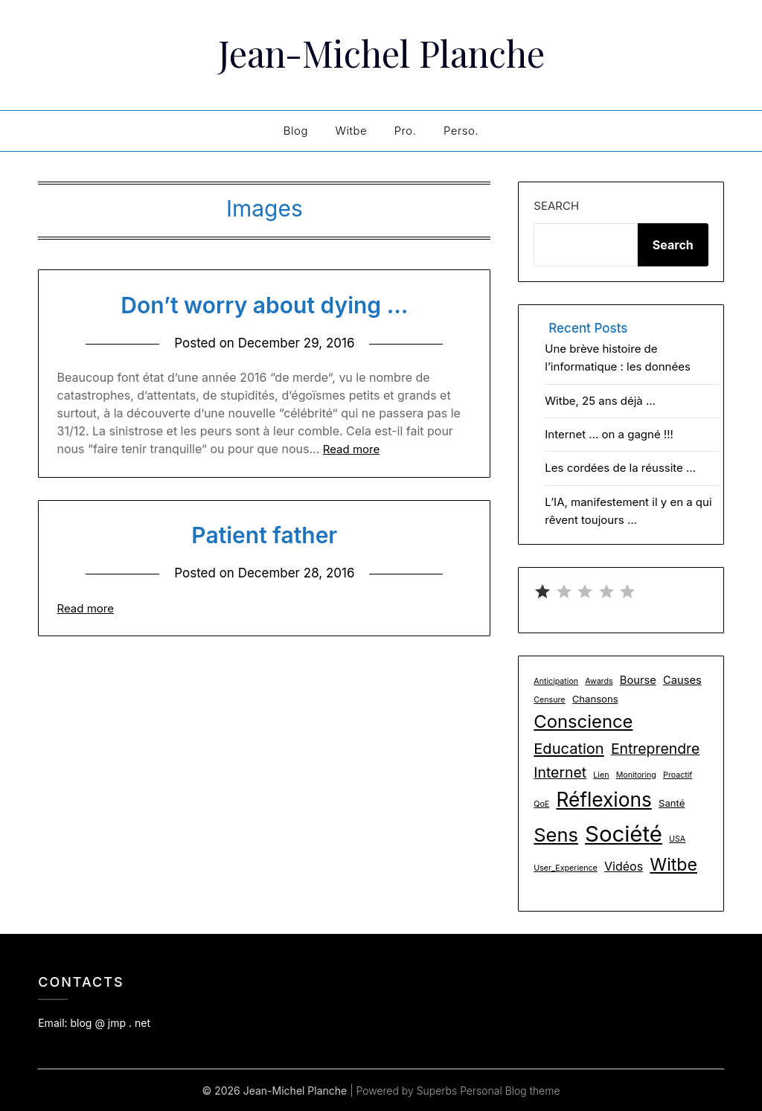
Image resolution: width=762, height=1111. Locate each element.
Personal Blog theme (510, 1089)
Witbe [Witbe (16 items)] (673, 864)
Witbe (351, 130)
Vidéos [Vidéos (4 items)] (623, 865)
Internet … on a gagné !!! (609, 433)
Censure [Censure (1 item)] (549, 699)
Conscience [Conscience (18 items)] (583, 720)
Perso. (461, 130)
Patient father (264, 534)
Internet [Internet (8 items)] (560, 772)
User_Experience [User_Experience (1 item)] (565, 867)
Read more (351, 448)
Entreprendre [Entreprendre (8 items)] (655, 748)
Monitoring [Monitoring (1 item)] (636, 774)
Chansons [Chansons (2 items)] (595, 698)
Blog (296, 130)
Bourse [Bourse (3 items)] (638, 679)
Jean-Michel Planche (381, 53)
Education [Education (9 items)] (568, 748)
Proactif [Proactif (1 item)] (677, 774)
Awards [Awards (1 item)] (598, 680)
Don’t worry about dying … (264, 304)
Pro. (405, 130)
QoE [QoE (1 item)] (541, 803)
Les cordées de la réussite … (620, 467)
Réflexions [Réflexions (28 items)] (603, 798)
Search (556, 205)
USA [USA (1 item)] (677, 838)
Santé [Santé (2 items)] (672, 802)
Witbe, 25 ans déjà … (600, 400)
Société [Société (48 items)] (623, 833)
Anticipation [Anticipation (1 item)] (556, 680)
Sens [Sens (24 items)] (556, 833)
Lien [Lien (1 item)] (601, 774)
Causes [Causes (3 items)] (682, 679)
